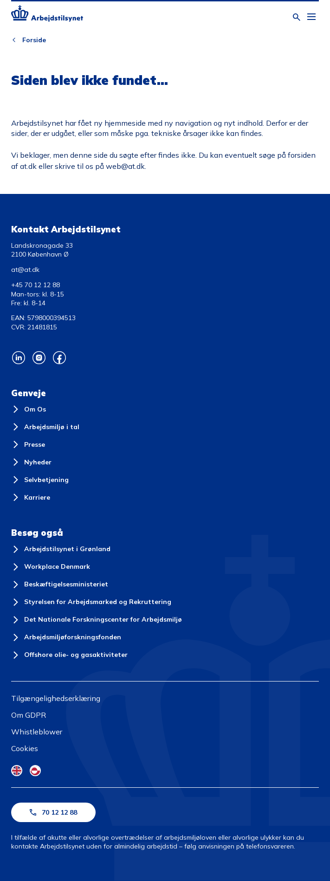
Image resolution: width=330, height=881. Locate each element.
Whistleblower (36, 731)
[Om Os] (28, 409)
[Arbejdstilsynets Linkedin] (18, 357)
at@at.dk (25, 269)
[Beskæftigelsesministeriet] (59, 584)
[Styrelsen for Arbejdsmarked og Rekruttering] (91, 602)
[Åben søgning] (296, 17)
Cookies (24, 748)
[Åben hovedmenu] (311, 17)
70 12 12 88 (53, 812)
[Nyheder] (31, 462)
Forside (34, 40)
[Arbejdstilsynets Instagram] (39, 357)
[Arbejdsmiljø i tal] (45, 426)
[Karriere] (30, 497)
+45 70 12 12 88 (35, 285)
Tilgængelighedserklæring (55, 698)
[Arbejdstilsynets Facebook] (59, 357)
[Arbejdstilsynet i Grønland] (60, 549)
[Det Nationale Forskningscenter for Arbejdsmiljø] (96, 619)
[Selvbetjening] (40, 479)
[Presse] (28, 444)
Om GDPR (28, 715)
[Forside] (47, 15)
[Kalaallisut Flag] (35, 770)
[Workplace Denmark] (50, 567)
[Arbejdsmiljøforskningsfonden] (66, 637)
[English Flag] (16, 770)
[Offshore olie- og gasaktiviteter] (69, 655)
